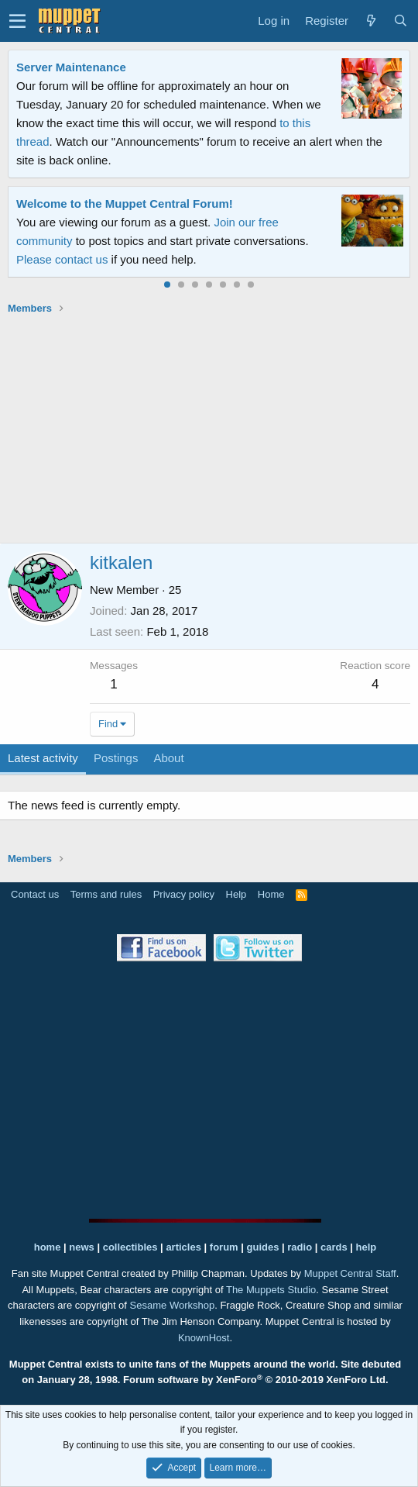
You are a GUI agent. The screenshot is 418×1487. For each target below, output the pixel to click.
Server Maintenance (71, 67)
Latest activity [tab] (43, 757)
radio (299, 1247)
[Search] (400, 20)
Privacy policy (183, 894)
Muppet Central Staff (350, 1273)
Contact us (35, 894)
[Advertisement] (213, 428)
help (366, 1247)
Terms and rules (106, 894)
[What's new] (370, 20)
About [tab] (168, 757)
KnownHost (203, 1338)
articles (185, 1247)
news (81, 1247)
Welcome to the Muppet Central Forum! (124, 203)
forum (224, 1247)
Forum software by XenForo (256, 1379)
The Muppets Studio (271, 1290)
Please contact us (62, 259)
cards (334, 1247)
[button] (17, 21)
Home (271, 894)
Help (236, 894)
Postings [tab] (116, 757)
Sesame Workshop (172, 1305)
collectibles (130, 1247)
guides (263, 1247)
